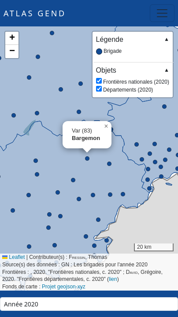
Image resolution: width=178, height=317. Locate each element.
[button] (61, 89)
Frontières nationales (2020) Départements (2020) (132, 79)
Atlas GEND (35, 13)
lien (113, 279)
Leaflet (13, 257)
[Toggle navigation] (162, 13)
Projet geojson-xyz (63, 287)
